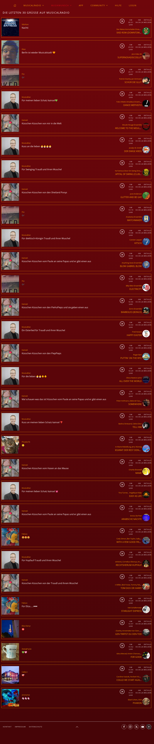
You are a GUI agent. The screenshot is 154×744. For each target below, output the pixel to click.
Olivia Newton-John (134, 378)
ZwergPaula (26, 649)
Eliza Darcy (26, 626)
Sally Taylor (140, 538)
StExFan (25, 24)
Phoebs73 (26, 442)
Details (147, 20)
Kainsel (24, 120)
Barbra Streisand (125, 423)
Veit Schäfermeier (135, 607)
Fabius (24, 534)
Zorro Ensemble (135, 309)
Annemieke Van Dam (130, 630)
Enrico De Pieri (136, 516)
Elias (23, 49)
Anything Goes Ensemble (132, 263)
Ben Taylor (131, 538)
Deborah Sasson (136, 401)
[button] (77, 727)
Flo (23, 74)
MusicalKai (26, 97)
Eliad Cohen (132, 699)
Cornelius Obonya (129, 561)
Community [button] (99, 5)
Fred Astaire (137, 332)
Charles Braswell (135, 469)
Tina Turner (123, 492)
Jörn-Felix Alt (137, 54)
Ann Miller (117, 585)
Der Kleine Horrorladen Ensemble (129, 29)
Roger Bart (137, 354)
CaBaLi (24, 672)
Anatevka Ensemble (134, 217)
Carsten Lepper (135, 240)
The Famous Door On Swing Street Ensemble (132, 171)
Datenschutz (35, 727)
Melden (147, 22)
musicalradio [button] (33, 5)
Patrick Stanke (125, 79)
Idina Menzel (121, 653)
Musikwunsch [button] (61, 5)
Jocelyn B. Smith (135, 148)
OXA (140, 699)
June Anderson (136, 194)
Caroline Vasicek (122, 676)
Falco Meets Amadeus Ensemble (129, 102)
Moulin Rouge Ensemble (132, 125)
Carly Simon (121, 538)
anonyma (25, 695)
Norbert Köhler (136, 676)
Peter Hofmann (122, 401)
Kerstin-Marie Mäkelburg (121, 447)
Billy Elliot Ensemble (134, 285)
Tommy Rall (135, 585)
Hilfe (118, 5)
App (81, 5)
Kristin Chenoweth (135, 653)
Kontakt (7, 727)
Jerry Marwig (137, 447)
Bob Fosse (126, 585)
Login (132, 5)
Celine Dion (137, 423)
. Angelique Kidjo (135, 492)
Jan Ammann (136, 79)
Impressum (20, 727)
